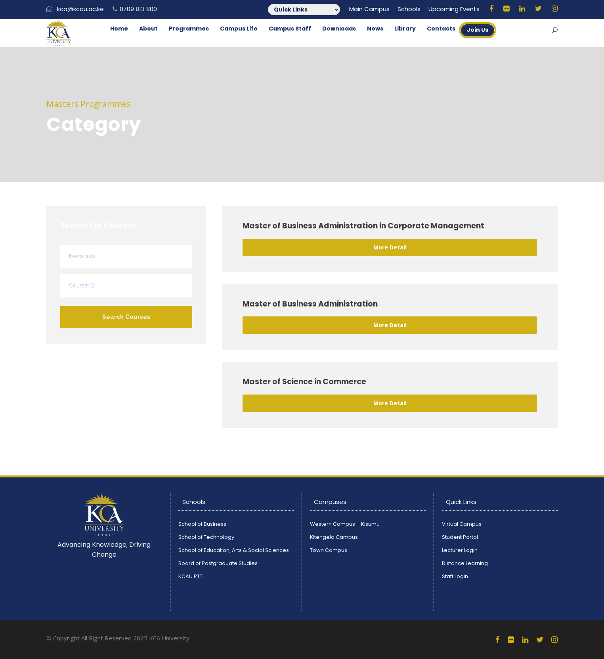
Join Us (477, 30)
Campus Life (239, 29)
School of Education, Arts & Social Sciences (233, 550)
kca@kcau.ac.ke (80, 9)
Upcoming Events (454, 9)
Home (119, 29)
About (148, 29)
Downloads (339, 29)
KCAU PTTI (191, 576)
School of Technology (206, 537)
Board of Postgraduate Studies (218, 563)
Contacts (441, 29)
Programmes (189, 29)
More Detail (390, 247)
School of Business (202, 524)
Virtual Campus (462, 524)
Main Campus (369, 9)
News (375, 29)
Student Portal (460, 537)
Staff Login (455, 576)
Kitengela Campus (334, 537)
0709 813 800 (138, 9)
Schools (409, 9)
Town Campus (328, 550)
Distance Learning (465, 563)
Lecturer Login (460, 550)
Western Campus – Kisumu (345, 524)
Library (405, 29)
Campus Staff (290, 29)
